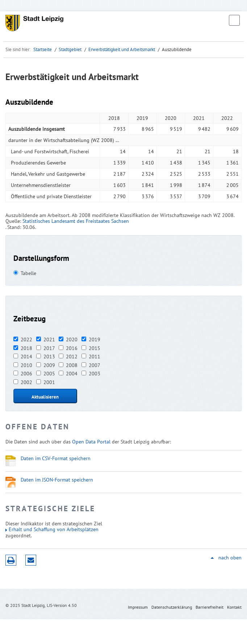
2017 (49, 348)
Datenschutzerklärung (171, 607)
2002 (26, 382)
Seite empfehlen (30, 560)
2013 (49, 356)
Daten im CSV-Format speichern (56, 458)
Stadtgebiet (70, 49)
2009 (49, 365)
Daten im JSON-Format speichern (57, 479)
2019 (94, 339)
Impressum (138, 607)
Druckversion (10, 560)
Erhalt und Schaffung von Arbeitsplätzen (54, 529)
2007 (94, 365)
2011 (94, 356)
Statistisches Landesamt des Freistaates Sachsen (75, 221)
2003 (94, 373)
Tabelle (28, 273)
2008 (72, 365)
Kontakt (234, 607)
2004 (72, 373)
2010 (26, 365)
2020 (72, 339)
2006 (26, 373)
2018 (26, 348)
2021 (49, 339)
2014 (26, 356)
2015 (94, 348)
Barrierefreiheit (209, 607)
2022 (26, 339)
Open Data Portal (91, 441)
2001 (49, 382)
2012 (72, 356)
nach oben (230, 558)
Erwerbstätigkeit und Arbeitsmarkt (121, 49)
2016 (72, 348)
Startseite (42, 49)
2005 (49, 373)
